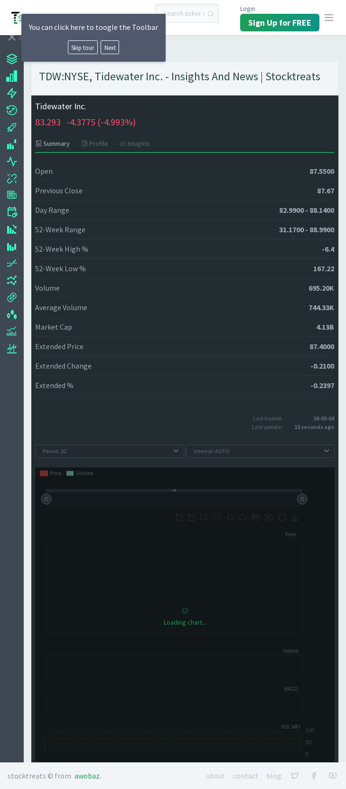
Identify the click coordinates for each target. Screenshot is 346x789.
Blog (273, 775)
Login (247, 8)
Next (110, 47)
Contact (246, 775)
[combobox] (187, 13)
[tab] (55, 143)
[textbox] (187, 13)
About (215, 775)
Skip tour (82, 47)
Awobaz (87, 775)
